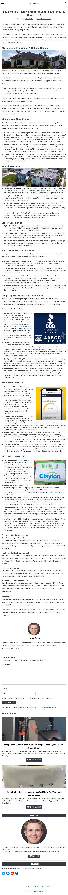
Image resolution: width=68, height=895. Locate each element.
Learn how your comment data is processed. (42, 707)
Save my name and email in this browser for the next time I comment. (28, 698)
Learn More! (34, 856)
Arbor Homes (27, 326)
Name (4, 689)
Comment (6, 665)
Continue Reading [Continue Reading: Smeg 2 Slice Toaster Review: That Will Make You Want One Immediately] (34, 807)
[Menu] (3, 3)
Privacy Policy (38, 886)
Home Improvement (44, 19)
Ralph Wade (29, 19)
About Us (28, 886)
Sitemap (47, 886)
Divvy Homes (25, 387)
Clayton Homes (24, 460)
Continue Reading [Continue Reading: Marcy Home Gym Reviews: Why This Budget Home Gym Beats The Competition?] (34, 760)
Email (4, 693)
